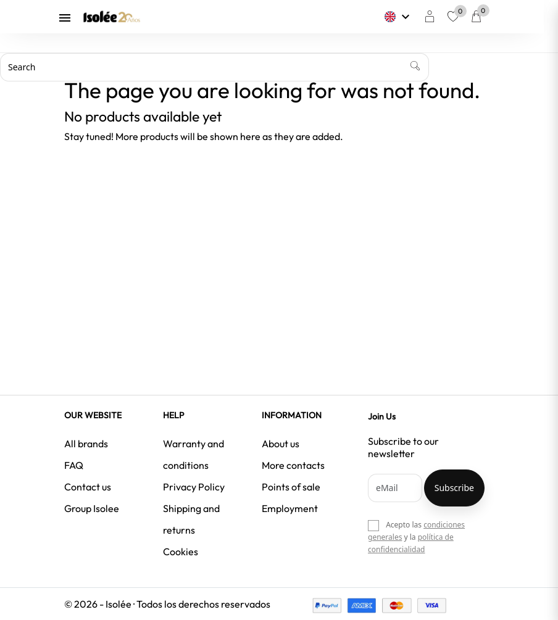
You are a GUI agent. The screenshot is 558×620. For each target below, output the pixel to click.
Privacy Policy (194, 487)
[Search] (214, 67)
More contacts (293, 465)
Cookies (180, 551)
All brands (86, 443)
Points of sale (291, 487)
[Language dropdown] (405, 16)
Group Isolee (91, 508)
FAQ (73, 465)
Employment (290, 508)
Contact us (87, 487)
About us (280, 443)
